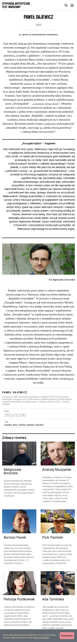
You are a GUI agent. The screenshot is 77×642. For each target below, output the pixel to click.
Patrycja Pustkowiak (19, 599)
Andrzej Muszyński (56, 470)
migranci (39, 425)
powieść (30, 425)
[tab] (66, 5)
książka (8, 425)
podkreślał (50, 123)
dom (15, 425)
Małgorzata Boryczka (12, 471)
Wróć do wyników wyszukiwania (40, 35)
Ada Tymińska (53, 599)
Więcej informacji (41, 638)
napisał (27, 83)
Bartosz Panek (15, 537)
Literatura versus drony (46, 103)
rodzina (22, 425)
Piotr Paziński (52, 537)
